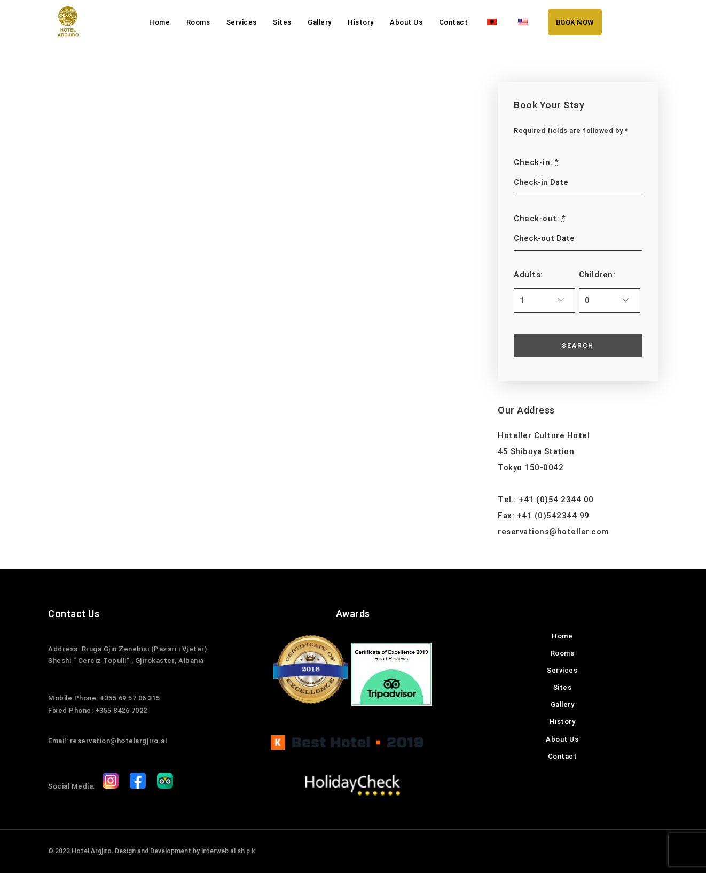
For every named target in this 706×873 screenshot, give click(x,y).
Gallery (320, 22)
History (361, 22)
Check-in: (536, 162)
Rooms (198, 22)
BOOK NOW (575, 22)
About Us (406, 22)
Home (159, 22)
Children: (597, 274)
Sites (282, 22)
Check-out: (540, 218)
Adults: (528, 274)
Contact (453, 22)
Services (241, 22)
